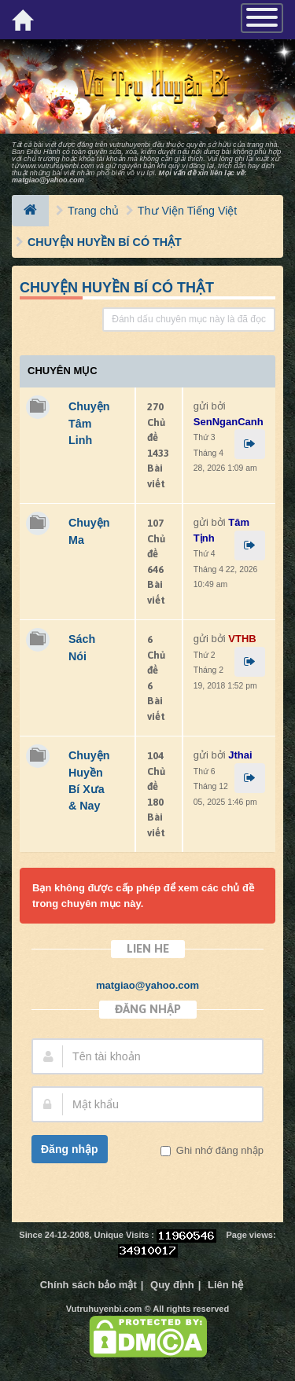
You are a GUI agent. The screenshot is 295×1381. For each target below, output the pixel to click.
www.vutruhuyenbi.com (57, 166)
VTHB (242, 639)
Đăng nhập (69, 1149)
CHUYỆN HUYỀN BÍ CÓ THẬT (105, 242)
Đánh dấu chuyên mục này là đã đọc (189, 319)
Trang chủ (93, 210)
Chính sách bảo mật (88, 1285)
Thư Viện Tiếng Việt (187, 210)
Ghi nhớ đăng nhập (218, 1150)
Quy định (172, 1285)
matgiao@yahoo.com (48, 180)
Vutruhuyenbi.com (104, 1308)
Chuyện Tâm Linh (88, 423)
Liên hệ (225, 1285)
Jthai (240, 755)
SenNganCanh (229, 422)
